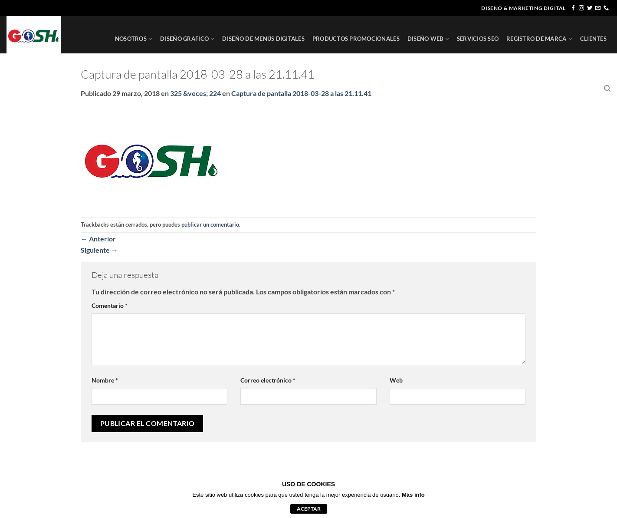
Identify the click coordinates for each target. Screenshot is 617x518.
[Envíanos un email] (598, 8)
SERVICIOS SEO (478, 38)
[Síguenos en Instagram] (581, 8)
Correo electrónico (267, 380)
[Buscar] (607, 88)
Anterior (98, 238)
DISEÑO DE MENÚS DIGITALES (263, 38)
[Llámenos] (606, 8)
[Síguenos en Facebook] (573, 8)
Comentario (110, 305)
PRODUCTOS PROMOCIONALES (356, 38)
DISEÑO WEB (428, 39)
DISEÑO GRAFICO (187, 39)
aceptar (309, 508)
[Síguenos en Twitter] (589, 8)
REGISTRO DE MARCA (539, 39)
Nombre (105, 380)
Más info (413, 495)
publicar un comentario (210, 224)
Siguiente (99, 250)
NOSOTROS (134, 39)
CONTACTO (580, 88)
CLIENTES (593, 38)
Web (396, 380)
